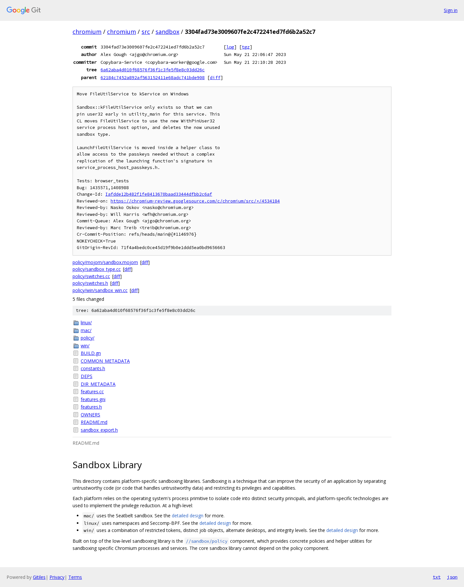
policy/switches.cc (91, 276)
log (230, 47)
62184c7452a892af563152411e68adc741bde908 (153, 77)
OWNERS (90, 415)
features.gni (93, 399)
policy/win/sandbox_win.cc (100, 290)
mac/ (86, 330)
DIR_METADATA (98, 384)
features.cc (92, 391)
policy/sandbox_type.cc (97, 269)
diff (215, 77)
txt (437, 577)
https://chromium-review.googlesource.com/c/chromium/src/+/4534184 (195, 201)
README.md (94, 422)
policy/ (87, 338)
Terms (75, 577)
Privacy (56, 577)
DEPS (86, 376)
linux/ (86, 322)
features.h (91, 407)
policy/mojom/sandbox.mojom (105, 262)
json (452, 577)
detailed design (187, 515)
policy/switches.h (90, 283)
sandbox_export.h (99, 430)
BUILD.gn (91, 353)
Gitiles (39, 577)
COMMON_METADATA (105, 361)
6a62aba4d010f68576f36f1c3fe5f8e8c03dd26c (153, 70)
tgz (246, 47)
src (146, 31)
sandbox (167, 31)
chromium (87, 31)
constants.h (93, 368)
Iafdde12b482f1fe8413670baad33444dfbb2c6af (158, 194)
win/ (85, 345)
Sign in (450, 10)
